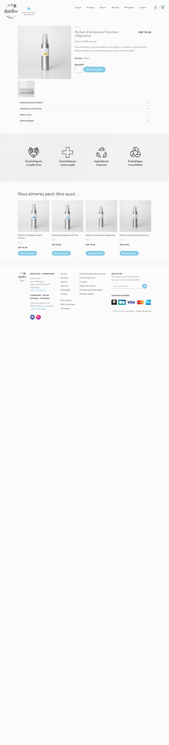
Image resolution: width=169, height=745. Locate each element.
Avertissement (27, 121)
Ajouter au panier (94, 69)
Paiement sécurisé (87, 277)
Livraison (83, 281)
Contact (142, 7)
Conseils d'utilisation (30, 109)
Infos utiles (25, 115)
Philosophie (129, 7)
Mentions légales (87, 294)
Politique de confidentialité (91, 290)
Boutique (90, 7)
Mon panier (65, 308)
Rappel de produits (87, 285)
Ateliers (103, 7)
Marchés (115, 7)
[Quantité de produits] (78, 69)
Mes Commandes (68, 304)
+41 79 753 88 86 (38, 290)
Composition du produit (31, 103)
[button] (84, 103)
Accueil (78, 7)
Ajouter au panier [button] (27, 253)
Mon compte (66, 300)
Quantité (79, 64)
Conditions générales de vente (92, 273)
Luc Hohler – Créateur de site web (138, 311)
